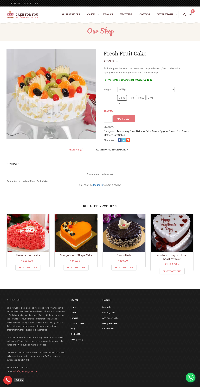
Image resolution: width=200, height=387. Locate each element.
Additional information (112, 149)
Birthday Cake (143, 131)
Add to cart (124, 118)
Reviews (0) (76, 149)
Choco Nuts (124, 255)
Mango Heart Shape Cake (76, 255)
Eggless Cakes (167, 131)
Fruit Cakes (183, 131)
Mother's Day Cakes (114, 135)
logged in (98, 184)
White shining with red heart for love (171, 257)
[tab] (76, 151)
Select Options (28, 267)
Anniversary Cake (126, 131)
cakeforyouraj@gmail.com (25, 371)
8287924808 (22, 3)
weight (107, 89)
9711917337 (35, 3)
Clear (119, 103)
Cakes (155, 131)
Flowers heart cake (28, 255)
